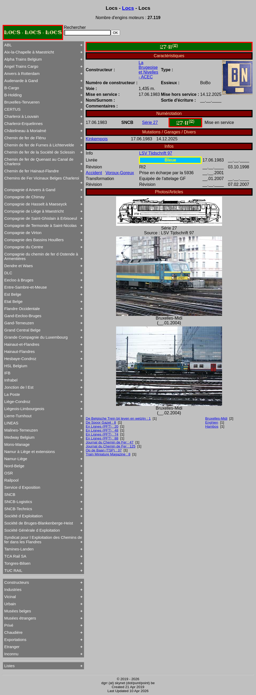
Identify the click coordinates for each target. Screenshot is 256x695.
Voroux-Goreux (119, 173)
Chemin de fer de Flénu (25, 138)
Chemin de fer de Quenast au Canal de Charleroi (38, 161)
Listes (9, 665)
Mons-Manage (17, 444)
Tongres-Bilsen (17, 563)
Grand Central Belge (22, 330)
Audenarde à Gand (21, 80)
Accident (94, 173)
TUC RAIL (13, 570)
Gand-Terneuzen (19, 323)
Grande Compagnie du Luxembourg (36, 337)
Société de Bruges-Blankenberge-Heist (38, 523)
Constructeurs (16, 582)
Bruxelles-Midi (216, 418)
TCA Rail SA (15, 556)
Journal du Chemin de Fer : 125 (110, 446)
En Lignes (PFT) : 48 (102, 430)
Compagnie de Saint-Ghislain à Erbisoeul (40, 218)
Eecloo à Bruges (18, 280)
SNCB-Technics (18, 508)
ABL (8, 45)
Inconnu (11, 654)
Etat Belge (13, 301)
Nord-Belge (14, 466)
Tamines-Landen (19, 549)
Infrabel (10, 380)
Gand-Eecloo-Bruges (22, 315)
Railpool (11, 480)
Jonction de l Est (18, 387)
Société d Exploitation (23, 516)
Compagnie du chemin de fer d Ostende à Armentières (41, 256)
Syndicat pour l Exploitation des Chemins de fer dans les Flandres (43, 539)
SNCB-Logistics (18, 501)
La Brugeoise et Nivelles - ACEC (148, 69)
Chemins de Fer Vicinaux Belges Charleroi (41, 178)
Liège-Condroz (17, 401)
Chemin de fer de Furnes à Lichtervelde (39, 145)
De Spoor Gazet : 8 (101, 422)
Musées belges (17, 611)
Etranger (12, 646)
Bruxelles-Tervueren (21, 102)
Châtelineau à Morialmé (25, 130)
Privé (8, 625)
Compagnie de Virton (23, 232)
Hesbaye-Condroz (20, 358)
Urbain (10, 604)
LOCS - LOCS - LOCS (33, 32)
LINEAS (11, 423)
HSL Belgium (15, 366)
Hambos (211, 426)
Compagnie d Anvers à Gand (29, 189)
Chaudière (13, 632)
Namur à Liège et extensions (29, 451)
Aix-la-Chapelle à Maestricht (29, 52)
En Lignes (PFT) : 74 (102, 434)
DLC (8, 273)
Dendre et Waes (18, 265)
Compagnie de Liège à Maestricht (34, 211)
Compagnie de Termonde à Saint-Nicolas (40, 225)
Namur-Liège (15, 458)
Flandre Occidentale (22, 308)
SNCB (9, 494)
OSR (8, 473)
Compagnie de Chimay (24, 197)
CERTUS (12, 109)
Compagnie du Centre (23, 247)
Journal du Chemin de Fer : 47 (110, 442)
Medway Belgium (19, 437)
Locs (128, 8)
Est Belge (12, 294)
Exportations (15, 639)
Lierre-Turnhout (18, 416)
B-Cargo (11, 88)
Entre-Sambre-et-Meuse (25, 287)
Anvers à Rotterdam (21, 73)
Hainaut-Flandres (19, 351)
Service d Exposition (22, 487)
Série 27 (150, 122)
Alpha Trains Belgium (23, 59)
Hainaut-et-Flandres (21, 344)
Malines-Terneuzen (21, 430)
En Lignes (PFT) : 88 (102, 438)
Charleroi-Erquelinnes (23, 123)
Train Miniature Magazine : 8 (108, 454)
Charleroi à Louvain (21, 116)
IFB (7, 373)
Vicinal (10, 596)
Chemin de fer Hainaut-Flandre (31, 171)
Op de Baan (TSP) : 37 (104, 450)
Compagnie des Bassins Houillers (34, 239)
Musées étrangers (20, 618)
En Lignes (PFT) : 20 (102, 426)
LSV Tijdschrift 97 (155, 153)
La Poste (12, 394)
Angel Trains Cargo (21, 66)
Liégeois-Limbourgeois (24, 408)
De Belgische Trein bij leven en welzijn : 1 (118, 418)
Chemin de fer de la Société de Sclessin (39, 152)
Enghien (211, 422)
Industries (12, 589)
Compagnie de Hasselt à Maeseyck (35, 204)
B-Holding (13, 95)
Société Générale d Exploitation (32, 530)
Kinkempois (97, 139)
